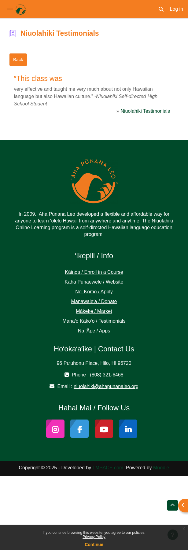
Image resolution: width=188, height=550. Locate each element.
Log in (176, 9)
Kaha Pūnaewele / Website (94, 281)
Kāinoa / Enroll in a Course (94, 272)
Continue (94, 544)
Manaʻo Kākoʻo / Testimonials (94, 321)
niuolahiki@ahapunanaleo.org (106, 386)
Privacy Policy (94, 537)
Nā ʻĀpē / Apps (94, 330)
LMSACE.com (108, 467)
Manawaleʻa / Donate (94, 301)
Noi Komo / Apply (94, 291)
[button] (161, 9)
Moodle (161, 467)
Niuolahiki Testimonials (145, 111)
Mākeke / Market (94, 311)
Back (18, 59)
